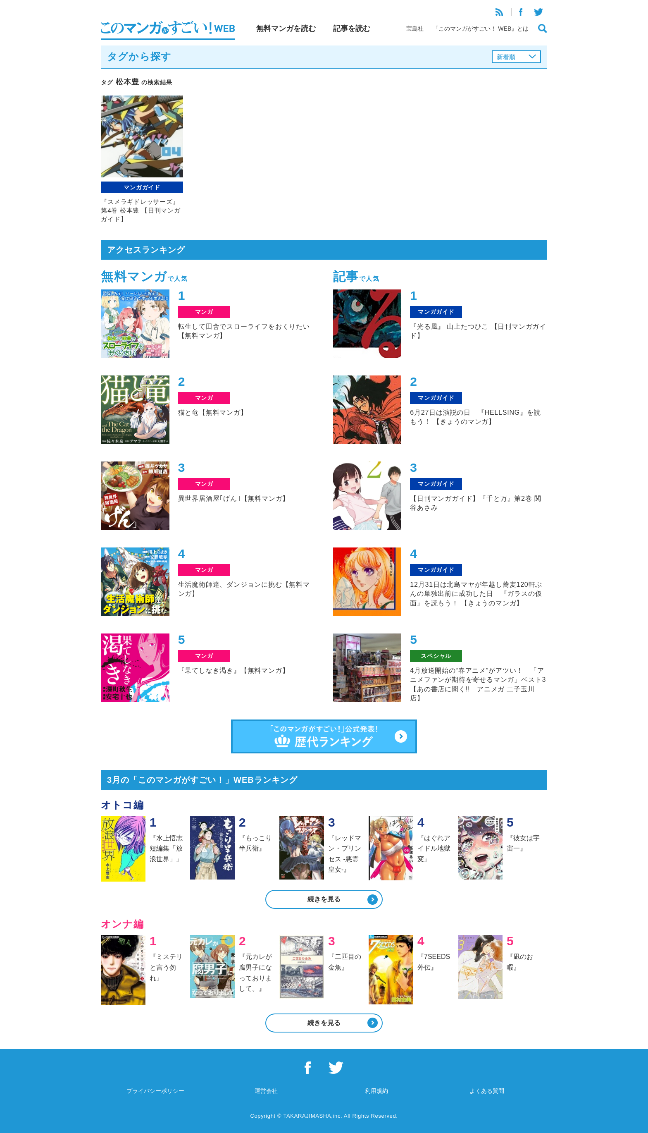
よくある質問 (486, 1091)
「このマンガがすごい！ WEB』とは (481, 28)
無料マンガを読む (286, 28)
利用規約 (376, 1091)
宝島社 (415, 28)
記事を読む (351, 28)
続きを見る (324, 899)
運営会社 (266, 1091)
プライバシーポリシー (155, 1091)
